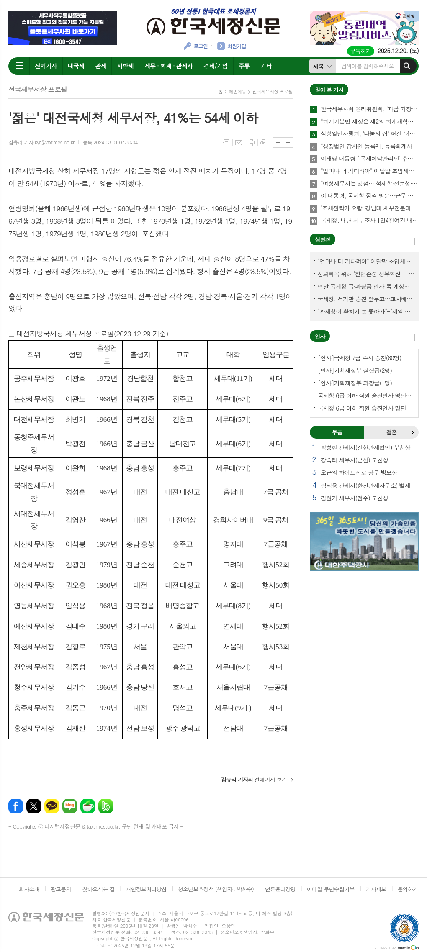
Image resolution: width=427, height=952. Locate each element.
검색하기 (407, 66)
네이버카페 (87, 806)
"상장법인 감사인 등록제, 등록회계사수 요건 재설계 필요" (370, 146)
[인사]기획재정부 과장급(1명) (355, 383)
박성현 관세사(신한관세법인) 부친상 (365, 447)
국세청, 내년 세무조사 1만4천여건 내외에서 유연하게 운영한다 (370, 220)
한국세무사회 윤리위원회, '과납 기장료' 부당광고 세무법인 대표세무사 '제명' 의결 (370, 109)
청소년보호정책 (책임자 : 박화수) (216, 889)
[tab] (337, 432)
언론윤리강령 (280, 889)
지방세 (125, 66)
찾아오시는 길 (98, 889)
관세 (100, 66)
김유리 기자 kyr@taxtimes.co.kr (41, 142)
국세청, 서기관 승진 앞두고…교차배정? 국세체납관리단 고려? (365, 299)
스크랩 (264, 143)
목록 (226, 143)
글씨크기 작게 (288, 142)
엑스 (33, 806)
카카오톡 (51, 806)
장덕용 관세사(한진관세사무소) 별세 (365, 485)
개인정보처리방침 (146, 889)
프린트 (251, 143)
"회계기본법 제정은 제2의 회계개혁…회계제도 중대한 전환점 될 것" (370, 122)
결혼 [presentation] (391, 432)
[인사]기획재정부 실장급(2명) (355, 370)
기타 (265, 66)
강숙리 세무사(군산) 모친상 (354, 460)
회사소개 (29, 889)
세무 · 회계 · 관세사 (168, 66)
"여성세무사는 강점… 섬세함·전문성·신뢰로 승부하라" (370, 184)
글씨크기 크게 (278, 142)
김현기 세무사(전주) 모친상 (354, 498)
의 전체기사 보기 (254, 779)
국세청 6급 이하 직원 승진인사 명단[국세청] (366, 395)
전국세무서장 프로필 (272, 91)
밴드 (105, 806)
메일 (238, 143)
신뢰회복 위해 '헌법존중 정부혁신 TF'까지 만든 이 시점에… (365, 273)
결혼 (412, 432)
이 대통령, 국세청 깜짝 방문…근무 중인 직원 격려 (370, 196)
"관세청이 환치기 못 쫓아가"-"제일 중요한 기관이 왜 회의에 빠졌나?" (365, 311)
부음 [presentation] (337, 432)
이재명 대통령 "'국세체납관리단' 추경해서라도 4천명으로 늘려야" (370, 158)
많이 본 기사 (329, 90)
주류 (244, 66)
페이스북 (15, 806)
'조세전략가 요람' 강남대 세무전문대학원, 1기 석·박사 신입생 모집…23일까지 (370, 208)
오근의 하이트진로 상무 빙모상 (359, 472)
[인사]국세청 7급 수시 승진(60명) (359, 358)
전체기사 (46, 66)
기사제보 (375, 889)
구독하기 (360, 51)
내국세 (76, 66)
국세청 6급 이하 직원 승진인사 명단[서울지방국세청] (366, 408)
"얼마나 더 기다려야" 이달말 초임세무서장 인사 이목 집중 (370, 171)
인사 (320, 336)
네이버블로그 (69, 806)
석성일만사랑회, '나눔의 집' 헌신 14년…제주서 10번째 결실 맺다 (370, 134)
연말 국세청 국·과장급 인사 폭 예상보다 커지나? (365, 286)
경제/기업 (215, 66)
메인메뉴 (237, 91)
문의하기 (407, 889)
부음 (358, 432)
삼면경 (322, 240)
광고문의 (61, 889)
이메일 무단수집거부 (331, 889)
